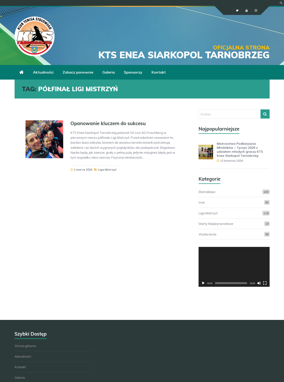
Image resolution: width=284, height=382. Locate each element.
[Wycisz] (259, 283)
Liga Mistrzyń (107, 169)
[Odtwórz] (203, 283)
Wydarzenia (207, 234)
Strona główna (25, 345)
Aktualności (23, 356)
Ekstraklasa (207, 192)
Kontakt (20, 367)
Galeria (20, 377)
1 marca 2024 (83, 169)
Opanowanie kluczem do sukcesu (108, 123)
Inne (202, 202)
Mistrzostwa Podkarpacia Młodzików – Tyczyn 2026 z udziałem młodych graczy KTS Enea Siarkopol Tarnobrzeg (240, 149)
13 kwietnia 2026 (231, 160)
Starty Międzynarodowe (216, 224)
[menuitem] (281, 3)
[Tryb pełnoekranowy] (265, 283)
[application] (234, 267)
